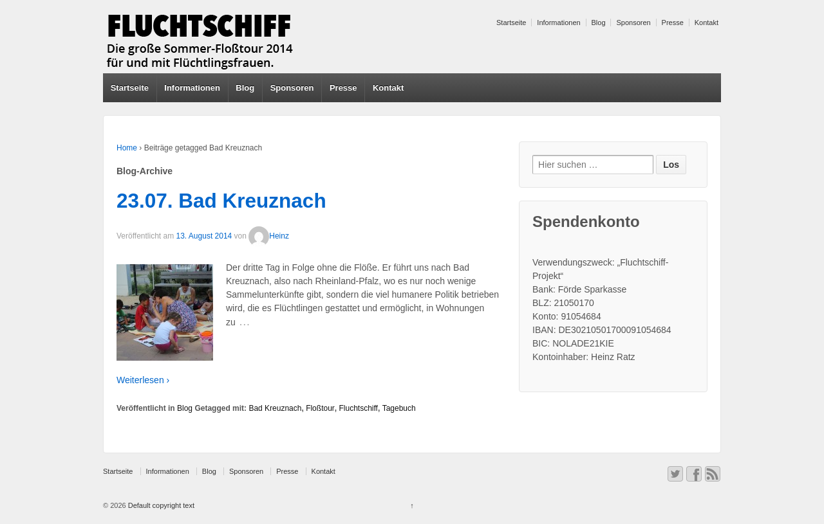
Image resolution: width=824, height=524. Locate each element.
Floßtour (320, 408)
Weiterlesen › (143, 380)
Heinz (268, 235)
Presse (673, 22)
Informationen (558, 22)
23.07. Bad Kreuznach (221, 200)
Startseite (511, 22)
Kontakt (706, 22)
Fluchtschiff (358, 408)
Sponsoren (633, 22)
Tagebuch (399, 408)
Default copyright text (160, 505)
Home (127, 147)
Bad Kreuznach (274, 408)
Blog (599, 22)
